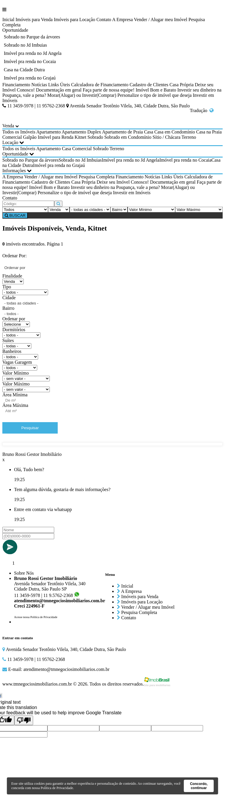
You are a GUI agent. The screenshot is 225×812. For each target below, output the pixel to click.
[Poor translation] (23, 720)
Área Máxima (15, 405)
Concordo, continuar (198, 786)
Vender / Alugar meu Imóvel (160, 19)
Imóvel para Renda (56, 137)
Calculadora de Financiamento (99, 84)
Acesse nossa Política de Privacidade (35, 617)
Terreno (189, 137)
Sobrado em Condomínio (127, 137)
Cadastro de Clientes (148, 84)
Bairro (8, 308)
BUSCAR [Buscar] (15, 215)
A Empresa (122, 19)
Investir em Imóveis (132, 192)
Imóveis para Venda (34, 19)
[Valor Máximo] (199, 209)
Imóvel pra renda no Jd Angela (33, 53)
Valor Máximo (16, 383)
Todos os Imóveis (18, 131)
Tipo (6, 286)
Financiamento (16, 84)
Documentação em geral (58, 89)
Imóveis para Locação (74, 19)
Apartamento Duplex (81, 131)
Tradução (202, 110)
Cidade (9, 297)
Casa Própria (182, 84)
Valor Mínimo (15, 373)
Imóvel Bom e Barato (156, 89)
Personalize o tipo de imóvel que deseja (154, 95)
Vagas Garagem (17, 362)
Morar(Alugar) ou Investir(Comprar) (81, 95)
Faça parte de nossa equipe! (108, 89)
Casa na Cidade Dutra (24, 69)
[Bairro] (118, 209)
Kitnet (80, 137)
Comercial (12, 137)
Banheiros (11, 351)
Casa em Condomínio (174, 131)
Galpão (30, 137)
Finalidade (12, 275)
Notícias (39, 84)
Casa (148, 131)
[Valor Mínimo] (151, 209)
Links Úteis (59, 84)
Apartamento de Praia (122, 131)
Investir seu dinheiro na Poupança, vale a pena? (115, 187)
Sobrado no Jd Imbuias (25, 45)
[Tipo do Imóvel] (25, 209)
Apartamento (48, 131)
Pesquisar (30, 428)
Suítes (8, 340)
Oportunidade (15, 30)
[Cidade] (90, 209)
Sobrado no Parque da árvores (32, 36)
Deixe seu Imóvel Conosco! (123, 182)
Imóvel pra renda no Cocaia (30, 61)
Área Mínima (15, 394)
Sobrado (95, 137)
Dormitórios (13, 329)
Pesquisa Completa (97, 176)
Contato (103, 19)
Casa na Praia (208, 131)
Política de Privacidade (57, 788)
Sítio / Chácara (166, 137)
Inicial (8, 19)
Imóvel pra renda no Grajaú (30, 77)
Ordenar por (13, 318)
